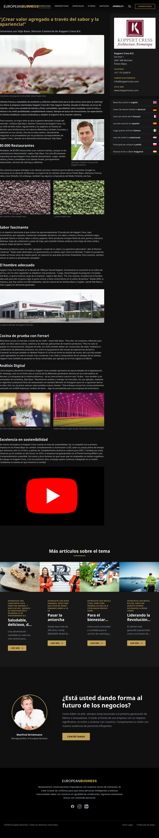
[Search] (129, 6)
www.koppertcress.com (126, 90)
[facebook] (73, 806)
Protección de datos (146, 824)
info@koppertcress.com (126, 81)
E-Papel (92, 6)
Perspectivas (62, 6)
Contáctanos (76, 736)
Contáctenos (145, 6)
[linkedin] (86, 806)
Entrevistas (44, 6)
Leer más (17, 648)
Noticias (104, 6)
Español (118, 6)
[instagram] (79, 806)
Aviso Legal (127, 824)
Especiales (78, 6)
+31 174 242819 (122, 72)
